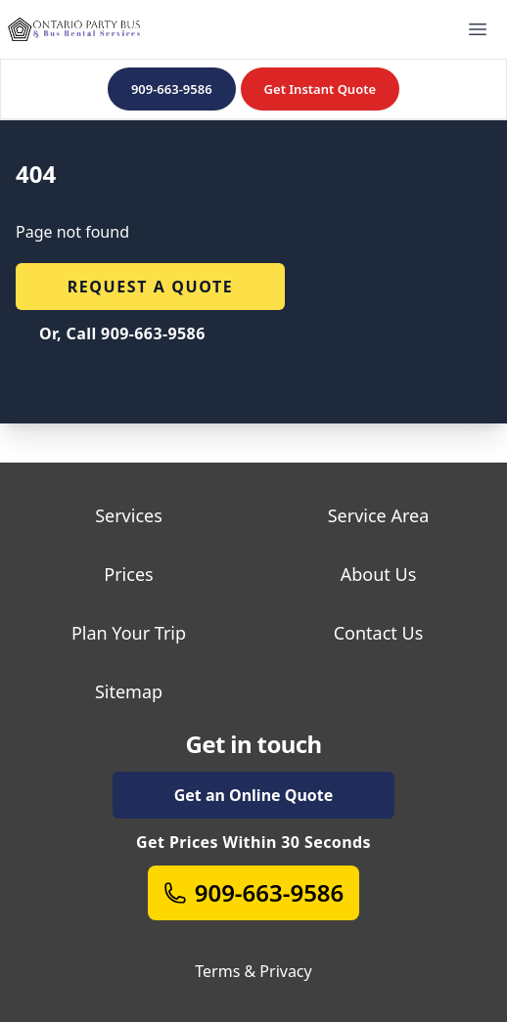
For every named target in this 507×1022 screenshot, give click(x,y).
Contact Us (379, 632)
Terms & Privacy (253, 971)
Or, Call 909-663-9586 (122, 333)
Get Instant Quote (320, 89)
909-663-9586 (171, 89)
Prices (128, 574)
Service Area (379, 515)
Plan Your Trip (128, 632)
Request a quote (151, 286)
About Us (379, 574)
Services (128, 515)
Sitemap (128, 691)
